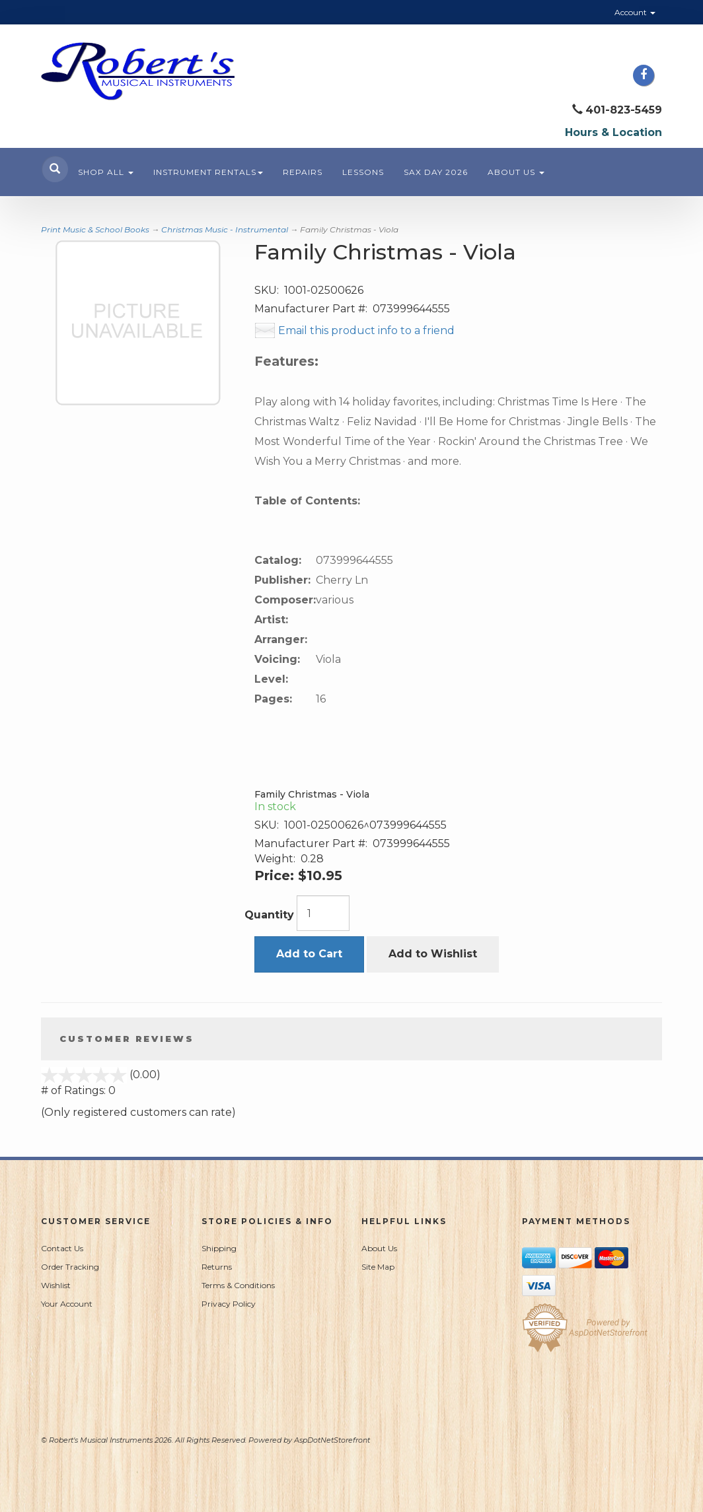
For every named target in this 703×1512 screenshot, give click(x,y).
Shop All (105, 172)
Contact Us (62, 1248)
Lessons (363, 172)
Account (634, 12)
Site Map (377, 1267)
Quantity (269, 915)
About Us (516, 172)
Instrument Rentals (208, 172)
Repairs (302, 172)
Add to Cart (309, 953)
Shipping (219, 1248)
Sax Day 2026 (436, 172)
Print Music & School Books (95, 229)
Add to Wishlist (432, 953)
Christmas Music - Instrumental (224, 229)
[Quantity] (323, 913)
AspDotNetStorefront (332, 1440)
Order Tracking (70, 1267)
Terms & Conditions (238, 1285)
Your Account (66, 1304)
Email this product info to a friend (366, 330)
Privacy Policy (229, 1304)
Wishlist (56, 1285)
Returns (217, 1267)
